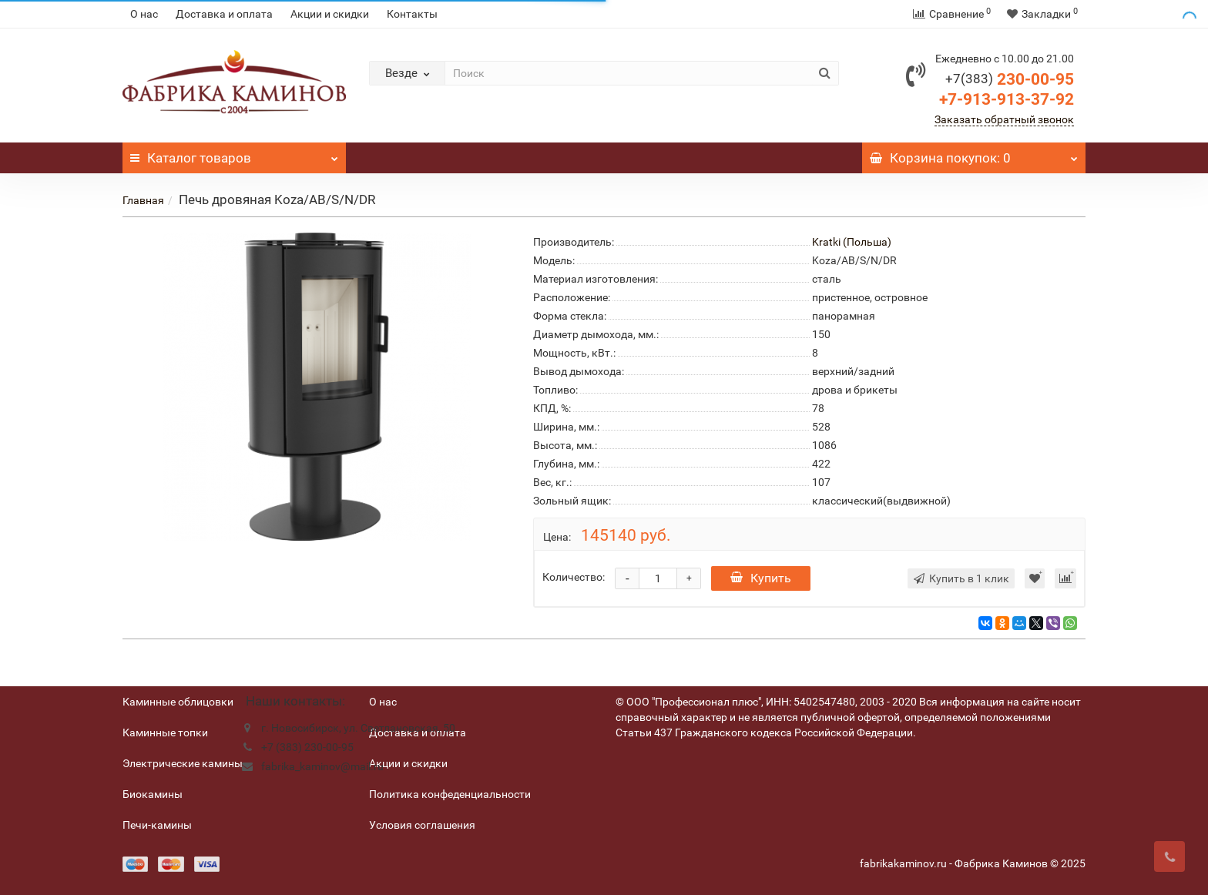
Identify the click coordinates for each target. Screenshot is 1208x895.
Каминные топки (165, 732)
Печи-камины (157, 825)
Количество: (573, 577)
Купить (760, 578)
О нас (144, 14)
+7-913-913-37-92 (1006, 99)
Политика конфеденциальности (450, 794)
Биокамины (152, 794)
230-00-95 (1009, 79)
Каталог (234, 154)
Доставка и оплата (224, 14)
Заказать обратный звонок (1004, 119)
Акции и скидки (329, 14)
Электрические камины (182, 763)
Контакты (412, 14)
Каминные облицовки (177, 702)
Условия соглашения (422, 825)
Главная (143, 200)
